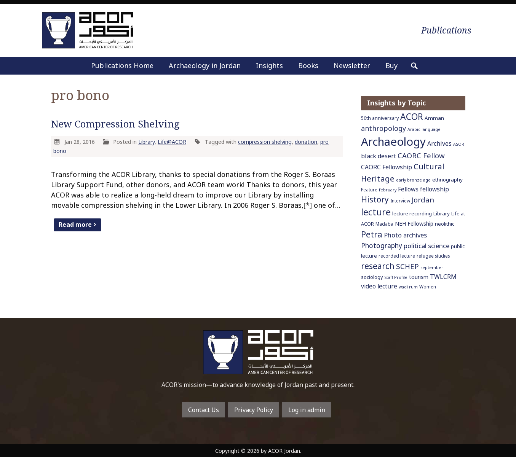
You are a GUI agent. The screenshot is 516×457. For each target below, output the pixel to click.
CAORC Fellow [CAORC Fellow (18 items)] (421, 155)
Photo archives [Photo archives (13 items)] (405, 235)
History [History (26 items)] (375, 199)
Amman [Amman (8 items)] (434, 118)
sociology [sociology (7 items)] (372, 277)
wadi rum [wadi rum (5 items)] (408, 287)
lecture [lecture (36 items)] (376, 212)
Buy (391, 65)
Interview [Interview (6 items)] (400, 200)
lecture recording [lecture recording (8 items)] (412, 213)
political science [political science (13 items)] (426, 245)
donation (306, 141)
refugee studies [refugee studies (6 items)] (433, 256)
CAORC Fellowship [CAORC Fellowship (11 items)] (386, 167)
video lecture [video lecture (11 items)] (379, 286)
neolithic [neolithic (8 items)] (444, 223)
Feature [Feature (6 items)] (369, 189)
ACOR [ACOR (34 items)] (411, 117)
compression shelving (265, 141)
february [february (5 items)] (387, 190)
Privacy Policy (253, 410)
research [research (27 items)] (378, 265)
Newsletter (352, 65)
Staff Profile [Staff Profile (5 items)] (395, 277)
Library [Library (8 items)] (441, 213)
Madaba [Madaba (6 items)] (384, 224)
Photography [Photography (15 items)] (381, 245)
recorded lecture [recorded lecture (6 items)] (397, 256)
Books (308, 65)
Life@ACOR (172, 141)
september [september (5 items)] (431, 267)
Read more (75, 224)
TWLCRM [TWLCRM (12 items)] (443, 276)
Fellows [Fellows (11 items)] (408, 189)
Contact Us (203, 410)
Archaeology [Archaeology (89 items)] (393, 141)
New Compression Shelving (115, 124)
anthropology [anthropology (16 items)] (383, 128)
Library (146, 141)
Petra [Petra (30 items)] (371, 234)
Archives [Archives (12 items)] (439, 143)
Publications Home (122, 65)
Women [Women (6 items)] (427, 286)
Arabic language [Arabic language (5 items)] (424, 129)
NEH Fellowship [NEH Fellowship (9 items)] (414, 223)
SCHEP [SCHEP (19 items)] (407, 266)
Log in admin (306, 410)
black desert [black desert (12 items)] (378, 156)
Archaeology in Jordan (205, 65)
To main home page (258, 352)
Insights (269, 65)
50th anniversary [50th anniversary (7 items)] (380, 118)
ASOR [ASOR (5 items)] (458, 144)
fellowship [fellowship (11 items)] (434, 189)
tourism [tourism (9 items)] (418, 276)
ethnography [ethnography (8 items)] (447, 179)
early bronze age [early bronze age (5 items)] (413, 180)
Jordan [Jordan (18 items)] (423, 199)
